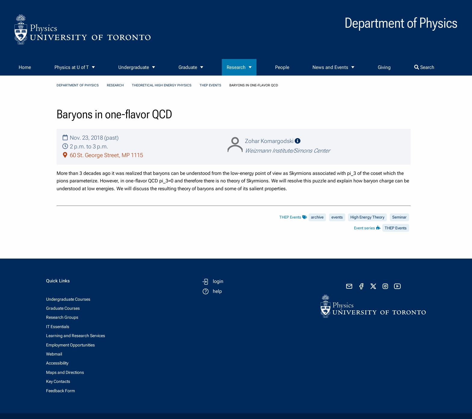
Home (25, 67)
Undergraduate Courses (68, 299)
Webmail (54, 354)
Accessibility (57, 363)
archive (317, 217)
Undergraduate (133, 67)
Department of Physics (78, 85)
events (337, 217)
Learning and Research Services (75, 335)
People (282, 67)
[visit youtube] (397, 286)
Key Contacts (58, 381)
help (217, 291)
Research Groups (62, 317)
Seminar (399, 217)
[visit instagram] (385, 286)
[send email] (349, 286)
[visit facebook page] (361, 286)
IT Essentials (57, 326)
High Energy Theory (367, 217)
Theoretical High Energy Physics (161, 85)
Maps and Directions (65, 372)
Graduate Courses (63, 308)
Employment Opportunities (70, 345)
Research (236, 67)
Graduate (188, 67)
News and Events (330, 67)
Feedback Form (60, 390)
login (218, 281)
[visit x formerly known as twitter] (373, 286)
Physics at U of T (71, 67)
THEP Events (210, 85)
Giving (384, 67)
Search (424, 67)
